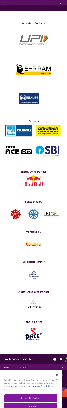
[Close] (57, 379)
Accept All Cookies (31, 402)
